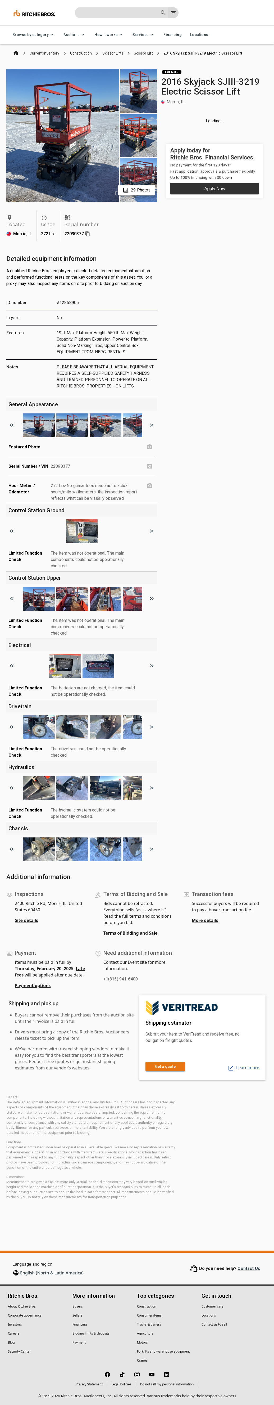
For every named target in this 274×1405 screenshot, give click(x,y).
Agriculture (145, 1333)
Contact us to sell (214, 1324)
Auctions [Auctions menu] (74, 35)
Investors (15, 1324)
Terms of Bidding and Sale (130, 933)
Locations (199, 35)
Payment (79, 1342)
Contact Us (249, 1268)
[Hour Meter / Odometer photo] (149, 485)
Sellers (77, 1315)
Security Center (19, 1351)
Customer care (212, 1306)
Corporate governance (24, 1315)
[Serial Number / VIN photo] (149, 466)
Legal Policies (121, 1384)
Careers (13, 1333)
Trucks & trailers (149, 1324)
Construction (146, 1306)
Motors (142, 1342)
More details (205, 920)
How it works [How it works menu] (109, 35)
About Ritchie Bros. (22, 1306)
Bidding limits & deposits (90, 1333)
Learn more (243, 1068)
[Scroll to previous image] (11, 425)
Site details (26, 920)
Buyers (77, 1306)
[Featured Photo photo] (149, 447)
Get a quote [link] (165, 1067)
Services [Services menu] (143, 35)
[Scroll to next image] (152, 425)
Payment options (33, 985)
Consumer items (149, 1315)
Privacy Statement (89, 1384)
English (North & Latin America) (52, 1273)
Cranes (142, 1360)
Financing (172, 35)
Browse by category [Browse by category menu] (33, 35)
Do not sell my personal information (167, 1384)
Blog (11, 1342)
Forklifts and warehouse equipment (163, 1351)
